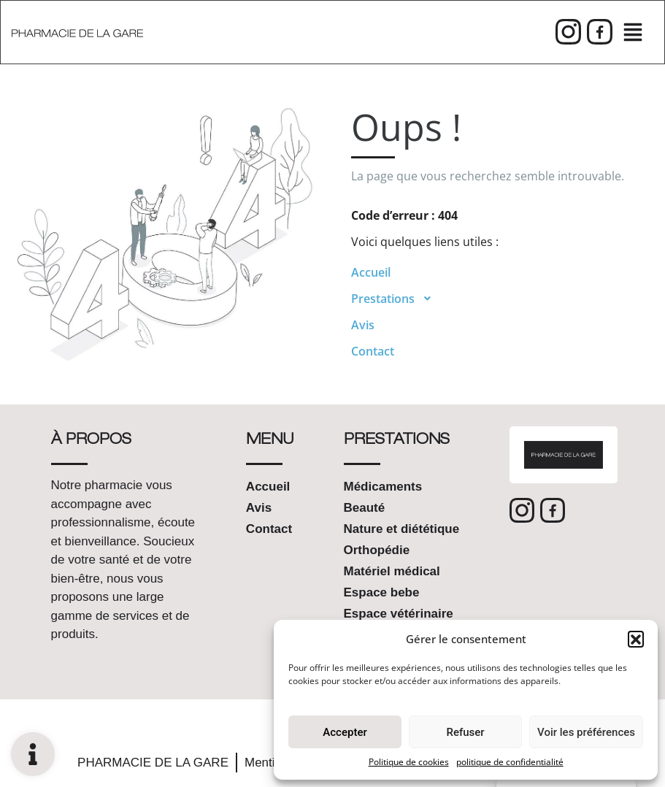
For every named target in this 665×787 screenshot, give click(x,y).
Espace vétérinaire (398, 614)
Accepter (344, 732)
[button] (636, 638)
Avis (362, 325)
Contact (372, 351)
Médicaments (383, 487)
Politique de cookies (409, 762)
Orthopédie (377, 550)
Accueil (371, 272)
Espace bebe (382, 592)
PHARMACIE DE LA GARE (152, 762)
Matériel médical (392, 571)
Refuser (465, 732)
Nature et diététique (402, 529)
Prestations (395, 298)
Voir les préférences (586, 732)
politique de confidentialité (510, 762)
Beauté (364, 508)
